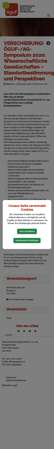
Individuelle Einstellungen (27, 240)
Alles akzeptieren (27, 231)
